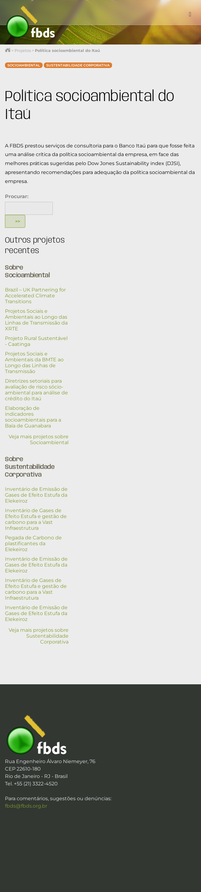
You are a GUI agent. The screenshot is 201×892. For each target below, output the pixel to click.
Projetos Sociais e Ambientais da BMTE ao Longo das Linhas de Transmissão (34, 362)
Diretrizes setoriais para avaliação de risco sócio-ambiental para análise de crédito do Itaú (36, 389)
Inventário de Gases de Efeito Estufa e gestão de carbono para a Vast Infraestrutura (36, 519)
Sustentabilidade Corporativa (78, 65)
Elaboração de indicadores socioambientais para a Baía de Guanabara (33, 417)
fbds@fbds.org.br (26, 806)
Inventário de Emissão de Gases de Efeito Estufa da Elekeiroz (36, 495)
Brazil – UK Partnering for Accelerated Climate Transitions (35, 295)
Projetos (23, 50)
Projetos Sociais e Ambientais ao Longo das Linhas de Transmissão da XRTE (36, 320)
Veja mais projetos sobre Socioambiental (39, 439)
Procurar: (16, 196)
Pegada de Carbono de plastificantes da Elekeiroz (33, 543)
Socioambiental (23, 65)
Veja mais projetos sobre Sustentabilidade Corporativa (39, 636)
